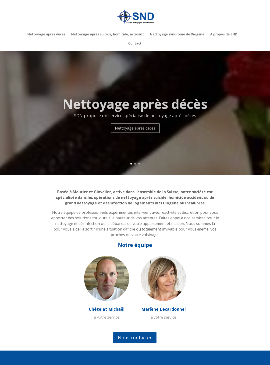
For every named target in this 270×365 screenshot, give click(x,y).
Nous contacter (135, 337)
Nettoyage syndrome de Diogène (177, 34)
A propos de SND (223, 34)
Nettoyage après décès (46, 34)
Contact (135, 43)
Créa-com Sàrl (60, 357)
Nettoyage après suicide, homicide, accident (107, 34)
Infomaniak (113, 357)
